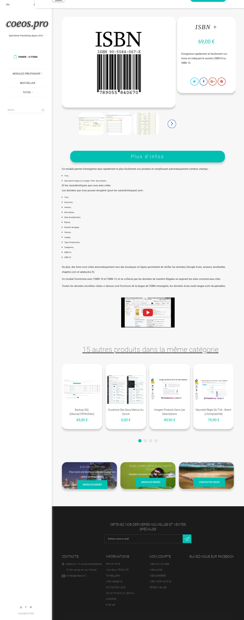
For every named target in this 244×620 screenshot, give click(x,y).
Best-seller (27, 83)
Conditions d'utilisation (120, 593)
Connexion (39, 5)
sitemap (110, 604)
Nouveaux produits (117, 569)
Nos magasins (114, 581)
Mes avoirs (156, 569)
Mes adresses (158, 575)
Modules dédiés (92, 485)
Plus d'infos (147, 156)
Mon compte (160, 556)
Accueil (68, 5)
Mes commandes (159, 564)
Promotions (113, 564)
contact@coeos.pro (76, 575)
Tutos (27, 92)
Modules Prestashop (26, 73)
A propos (111, 599)
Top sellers (113, 575)
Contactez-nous (209, 482)
